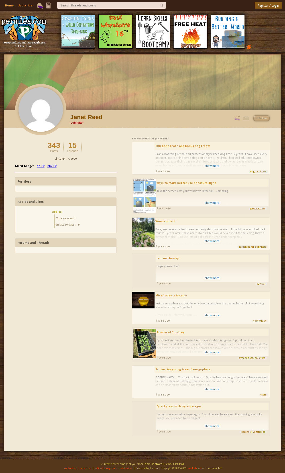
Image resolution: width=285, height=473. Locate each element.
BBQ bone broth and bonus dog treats (182, 146)
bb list (41, 166)
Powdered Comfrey (170, 332)
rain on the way (168, 258)
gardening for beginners (252, 246)
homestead (259, 321)
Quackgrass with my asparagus (179, 406)
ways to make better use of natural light (186, 183)
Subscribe (25, 5)
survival (260, 283)
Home (9, 5)
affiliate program (105, 468)
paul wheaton (195, 468)
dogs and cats (258, 171)
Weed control (165, 221)
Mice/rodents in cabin (171, 295)
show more (212, 165)
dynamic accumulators (252, 358)
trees (263, 394)
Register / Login (268, 5)
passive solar (257, 208)
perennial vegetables (253, 431)
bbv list (52, 166)
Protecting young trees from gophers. (183, 369)
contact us (70, 468)
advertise (85, 468)
